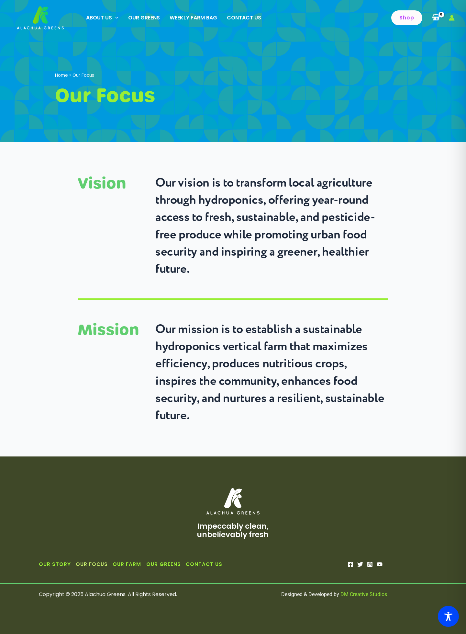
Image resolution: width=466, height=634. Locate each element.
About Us (102, 18)
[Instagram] (370, 564)
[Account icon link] (452, 18)
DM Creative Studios (363, 594)
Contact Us (244, 17)
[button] (406, 17)
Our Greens (144, 17)
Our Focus (92, 564)
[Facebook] (350, 564)
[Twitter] (360, 564)
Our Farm (127, 564)
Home (61, 75)
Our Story (55, 564)
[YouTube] (380, 564)
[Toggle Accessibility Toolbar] (448, 616)
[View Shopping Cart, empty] (435, 17)
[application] (115, 18)
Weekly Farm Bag (193, 17)
